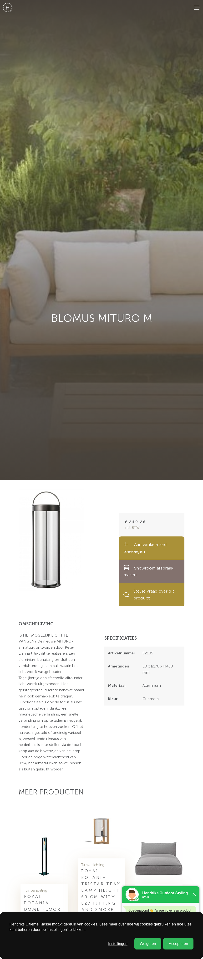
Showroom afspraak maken (148, 571)
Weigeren (148, 944)
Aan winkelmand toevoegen (145, 547)
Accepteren (178, 944)
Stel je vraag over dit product (148, 595)
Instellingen (117, 944)
